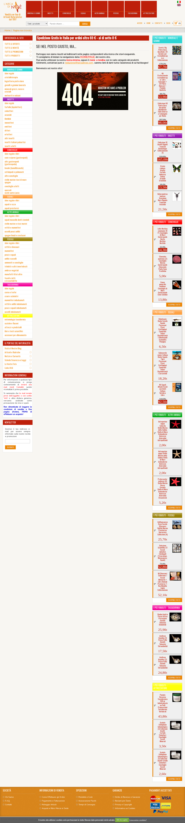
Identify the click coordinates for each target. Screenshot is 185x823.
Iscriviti (10, 447)
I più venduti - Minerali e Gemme (165, 39)
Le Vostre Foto (11, 363)
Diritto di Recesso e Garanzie (127, 797)
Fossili (116, 7)
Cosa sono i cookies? (138, 820)
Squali (83, 7)
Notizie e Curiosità (12, 356)
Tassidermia (132, 7)
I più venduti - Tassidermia (166, 607)
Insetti (50, 7)
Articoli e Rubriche (12, 352)
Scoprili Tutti (174, 127)
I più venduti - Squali (163, 312)
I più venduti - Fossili (163, 515)
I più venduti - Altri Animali (167, 414)
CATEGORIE (9, 63)
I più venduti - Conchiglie (165, 222)
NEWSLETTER (10, 422)
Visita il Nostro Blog (13, 348)
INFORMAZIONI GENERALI (15, 375)
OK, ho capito (122, 820)
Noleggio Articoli (49, 804)
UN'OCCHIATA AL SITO (14, 38)
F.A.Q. (7, 800)
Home (148, 23)
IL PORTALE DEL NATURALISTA (17, 343)
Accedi (139, 23)
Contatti (158, 23)
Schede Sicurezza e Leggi (15, 360)
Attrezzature (149, 7)
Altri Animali (99, 7)
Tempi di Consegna (86, 804)
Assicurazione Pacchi (87, 800)
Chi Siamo (9, 797)
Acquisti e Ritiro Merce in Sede (55, 808)
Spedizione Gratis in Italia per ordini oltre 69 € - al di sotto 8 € (76, 38)
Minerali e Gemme (33, 7)
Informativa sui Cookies (125, 808)
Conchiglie (66, 7)
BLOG (168, 23)
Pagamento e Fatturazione (53, 800)
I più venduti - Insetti (164, 135)
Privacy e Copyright (123, 804)
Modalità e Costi (85, 797)
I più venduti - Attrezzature (160, 687)
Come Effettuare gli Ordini (53, 797)
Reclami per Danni (123, 800)
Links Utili (9, 367)
